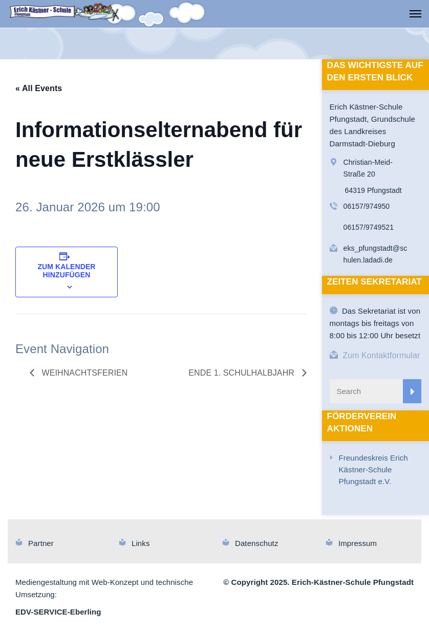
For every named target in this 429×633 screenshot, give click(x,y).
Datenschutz (256, 543)
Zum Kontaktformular (381, 355)
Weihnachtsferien (83, 372)
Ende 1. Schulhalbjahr (242, 372)
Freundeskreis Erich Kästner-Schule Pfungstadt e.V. (373, 469)
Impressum (357, 543)
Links (141, 543)
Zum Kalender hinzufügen (66, 271)
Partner (41, 543)
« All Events (38, 88)
